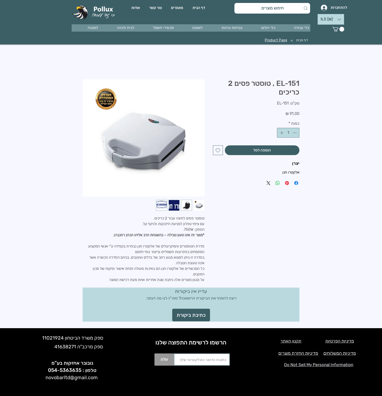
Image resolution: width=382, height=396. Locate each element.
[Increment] (281, 132)
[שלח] (164, 359)
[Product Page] (276, 40)
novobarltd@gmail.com (72, 377)
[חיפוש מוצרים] (273, 8)
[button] (294, 28)
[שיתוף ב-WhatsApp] (278, 183)
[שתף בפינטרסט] (287, 183)
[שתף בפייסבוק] (296, 183)
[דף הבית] (302, 40)
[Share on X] (268, 183)
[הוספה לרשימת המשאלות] (218, 150)
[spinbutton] (288, 132)
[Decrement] (295, 132)
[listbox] (330, 19)
